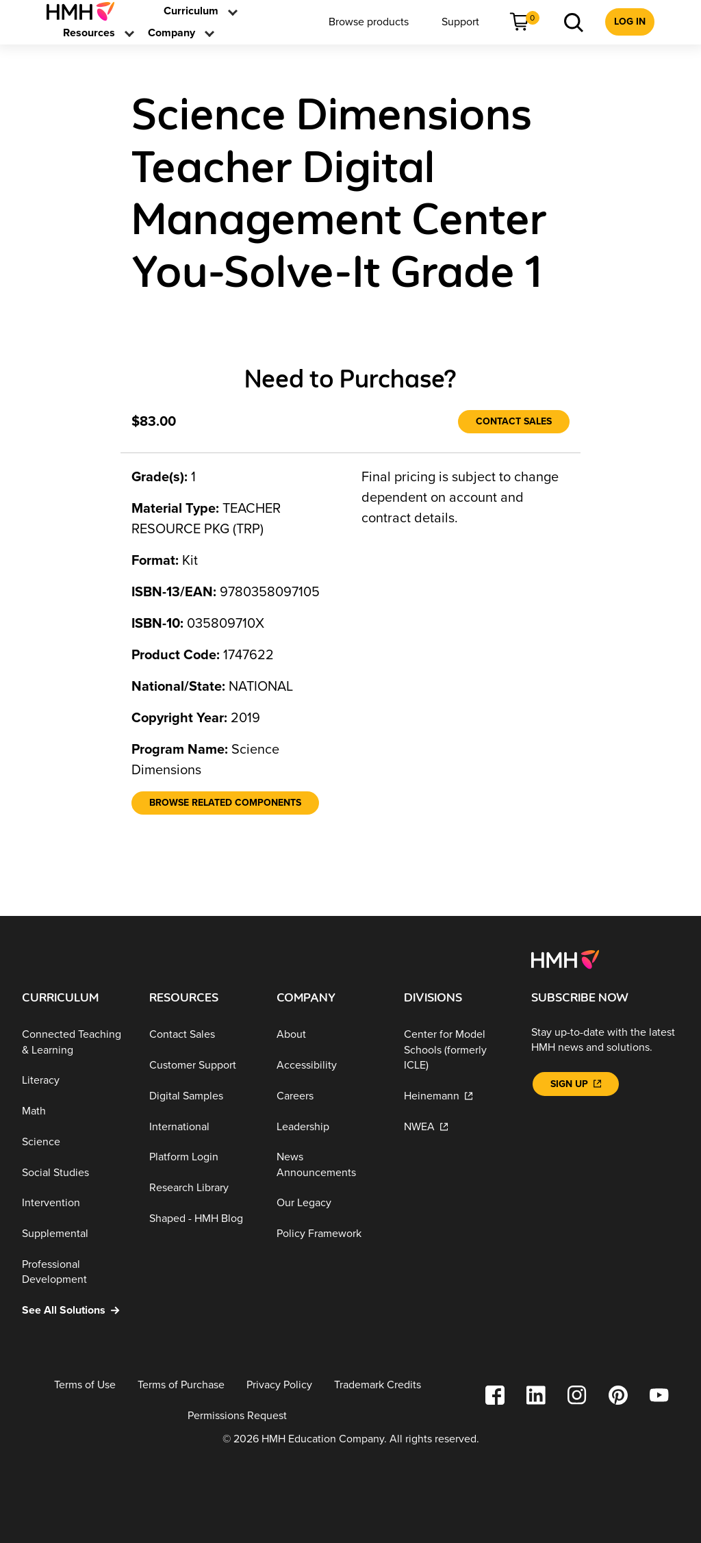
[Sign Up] (576, 1084)
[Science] (74, 1142)
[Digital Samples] (202, 1096)
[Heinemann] (456, 1096)
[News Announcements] (329, 1165)
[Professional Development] (74, 1272)
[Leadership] (329, 1126)
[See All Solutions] (74, 1310)
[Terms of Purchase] (181, 1385)
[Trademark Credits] (377, 1385)
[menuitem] (86, 11)
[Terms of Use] (85, 1385)
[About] (329, 1034)
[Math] (74, 1111)
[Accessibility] (329, 1065)
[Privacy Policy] (279, 1385)
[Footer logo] (565, 959)
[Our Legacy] (329, 1203)
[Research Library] (202, 1188)
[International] (202, 1126)
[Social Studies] (74, 1173)
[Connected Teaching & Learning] (74, 1042)
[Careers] (329, 1096)
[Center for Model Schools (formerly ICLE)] (456, 1050)
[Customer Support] (202, 1065)
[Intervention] (74, 1203)
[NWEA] (456, 1126)
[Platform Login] (202, 1157)
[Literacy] (74, 1080)
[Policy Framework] (329, 1234)
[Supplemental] (74, 1234)
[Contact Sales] (514, 421)
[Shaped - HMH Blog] (202, 1218)
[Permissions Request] (237, 1415)
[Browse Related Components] (225, 803)
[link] (86, 11)
